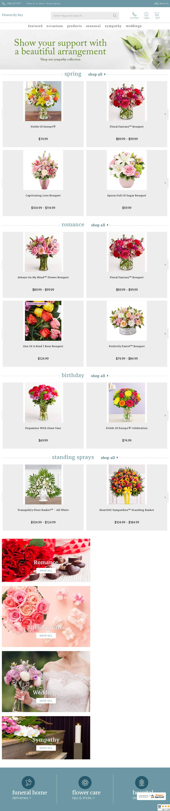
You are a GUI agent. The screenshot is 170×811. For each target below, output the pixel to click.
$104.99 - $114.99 (43, 208)
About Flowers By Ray (14, 705)
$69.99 (43, 440)
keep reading (101, 711)
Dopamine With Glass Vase (43, 428)
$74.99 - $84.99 (127, 358)
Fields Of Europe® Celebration (127, 428)
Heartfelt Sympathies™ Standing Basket (126, 510)
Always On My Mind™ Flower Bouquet (43, 277)
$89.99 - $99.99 (127, 139)
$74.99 (43, 139)
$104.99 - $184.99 (127, 522)
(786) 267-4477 (14, 3)
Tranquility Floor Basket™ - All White (43, 510)
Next (166, 114)
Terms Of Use (106, 808)
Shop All (95, 74)
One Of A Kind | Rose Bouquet (43, 346)
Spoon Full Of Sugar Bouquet (126, 195)
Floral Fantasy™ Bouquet (127, 126)
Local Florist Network (141, 808)
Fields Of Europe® (43, 126)
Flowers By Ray (12, 15)
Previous (4, 114)
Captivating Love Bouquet (43, 195)
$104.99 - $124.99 (43, 522)
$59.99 (126, 208)
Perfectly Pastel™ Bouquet (127, 346)
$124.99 (43, 358)
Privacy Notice (122, 808)
